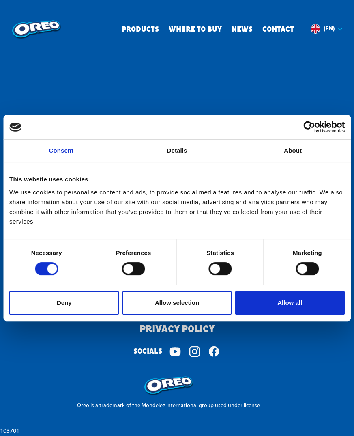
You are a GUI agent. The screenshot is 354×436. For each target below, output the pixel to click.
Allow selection (177, 302)
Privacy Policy (177, 329)
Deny (64, 302)
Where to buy (195, 30)
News (242, 30)
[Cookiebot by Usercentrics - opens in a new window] (309, 127)
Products (140, 30)
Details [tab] (177, 150)
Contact (278, 30)
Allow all (289, 302)
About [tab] (293, 150)
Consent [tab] (61, 150)
